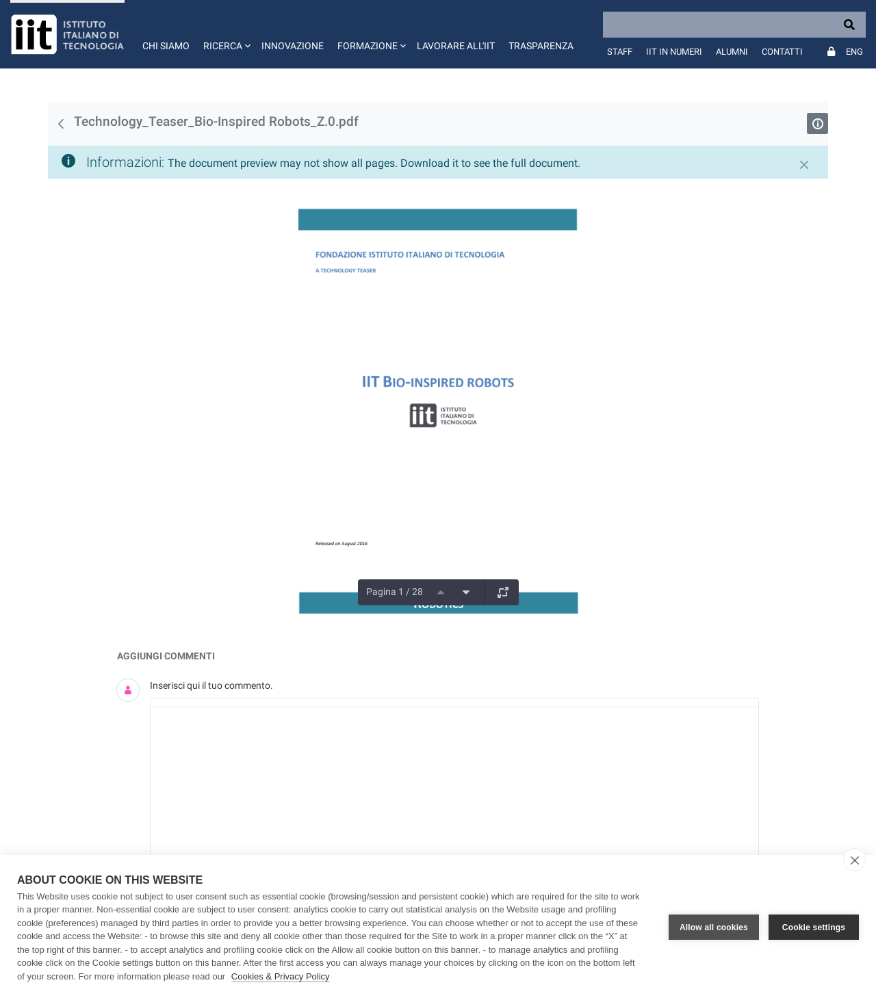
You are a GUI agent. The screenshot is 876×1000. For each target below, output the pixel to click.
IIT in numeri (674, 52)
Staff (619, 52)
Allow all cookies (714, 927)
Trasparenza (541, 45)
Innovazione (292, 45)
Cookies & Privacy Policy (280, 976)
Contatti (782, 52)
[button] (225, 34)
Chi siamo (166, 45)
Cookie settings (813, 927)
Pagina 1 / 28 (394, 591)
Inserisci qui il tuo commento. (211, 685)
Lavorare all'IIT (456, 45)
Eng (854, 52)
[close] (854, 859)
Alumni (732, 52)
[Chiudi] (804, 165)
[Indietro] (61, 124)
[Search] (734, 25)
